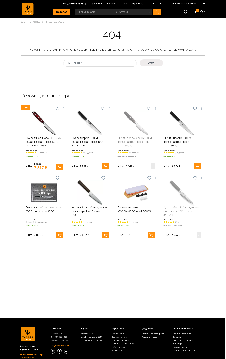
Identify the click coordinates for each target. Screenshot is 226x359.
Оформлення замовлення (184, 299)
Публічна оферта (119, 296)
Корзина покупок (180, 296)
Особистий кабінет (184, 3)
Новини (111, 3)
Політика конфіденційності (123, 293)
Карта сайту (117, 299)
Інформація (138, 3)
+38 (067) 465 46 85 (72, 3)
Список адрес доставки (183, 289)
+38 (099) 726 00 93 (59, 289)
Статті (123, 3)
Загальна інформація (182, 283)
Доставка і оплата (119, 286)
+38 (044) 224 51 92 (59, 283)
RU (203, 3)
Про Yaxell (96, 3)
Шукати (151, 63)
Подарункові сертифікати (153, 283)
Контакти (158, 3)
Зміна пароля (179, 293)
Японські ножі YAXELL (30, 22)
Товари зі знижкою (150, 286)
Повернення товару (120, 289)
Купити (59, 167)
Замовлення (178, 286)
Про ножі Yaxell (118, 283)
